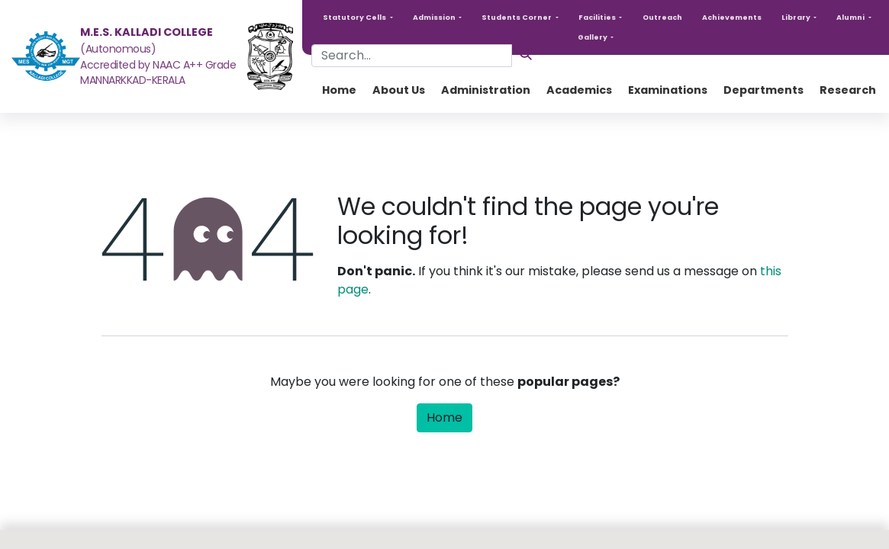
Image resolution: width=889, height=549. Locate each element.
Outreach (662, 17)
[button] (357, 17)
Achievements (732, 17)
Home (444, 417)
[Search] (525, 53)
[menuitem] (339, 90)
